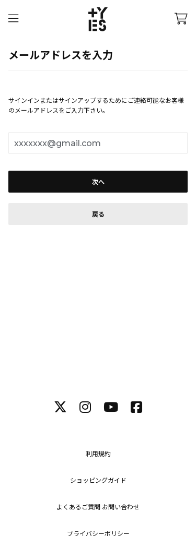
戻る (98, 214)
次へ (98, 182)
